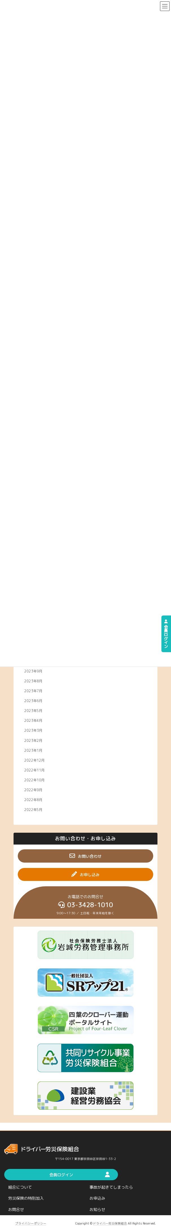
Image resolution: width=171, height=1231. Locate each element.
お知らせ (97, 1209)
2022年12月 (34, 760)
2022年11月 (34, 770)
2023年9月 (33, 671)
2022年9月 (33, 790)
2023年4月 (33, 720)
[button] (85, 855)
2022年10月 (34, 780)
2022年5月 (33, 809)
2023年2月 (33, 740)
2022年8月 (33, 799)
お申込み (97, 1198)
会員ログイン (166, 633)
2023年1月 (33, 750)
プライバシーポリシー (30, 1223)
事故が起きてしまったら (111, 1187)
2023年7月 (33, 690)
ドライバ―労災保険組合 (110, 1223)
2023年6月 (33, 700)
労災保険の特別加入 (26, 1198)
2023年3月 (33, 730)
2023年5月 (33, 710)
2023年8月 (33, 680)
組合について (20, 1187)
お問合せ (16, 1209)
